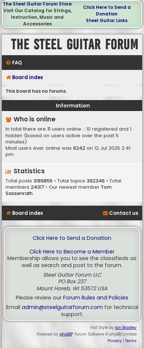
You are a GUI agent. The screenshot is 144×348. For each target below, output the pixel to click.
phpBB (66, 334)
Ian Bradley (126, 327)
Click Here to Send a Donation (107, 10)
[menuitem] (14, 62)
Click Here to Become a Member (72, 251)
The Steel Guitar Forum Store (37, 4)
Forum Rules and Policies (95, 297)
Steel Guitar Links (106, 20)
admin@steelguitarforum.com (62, 307)
